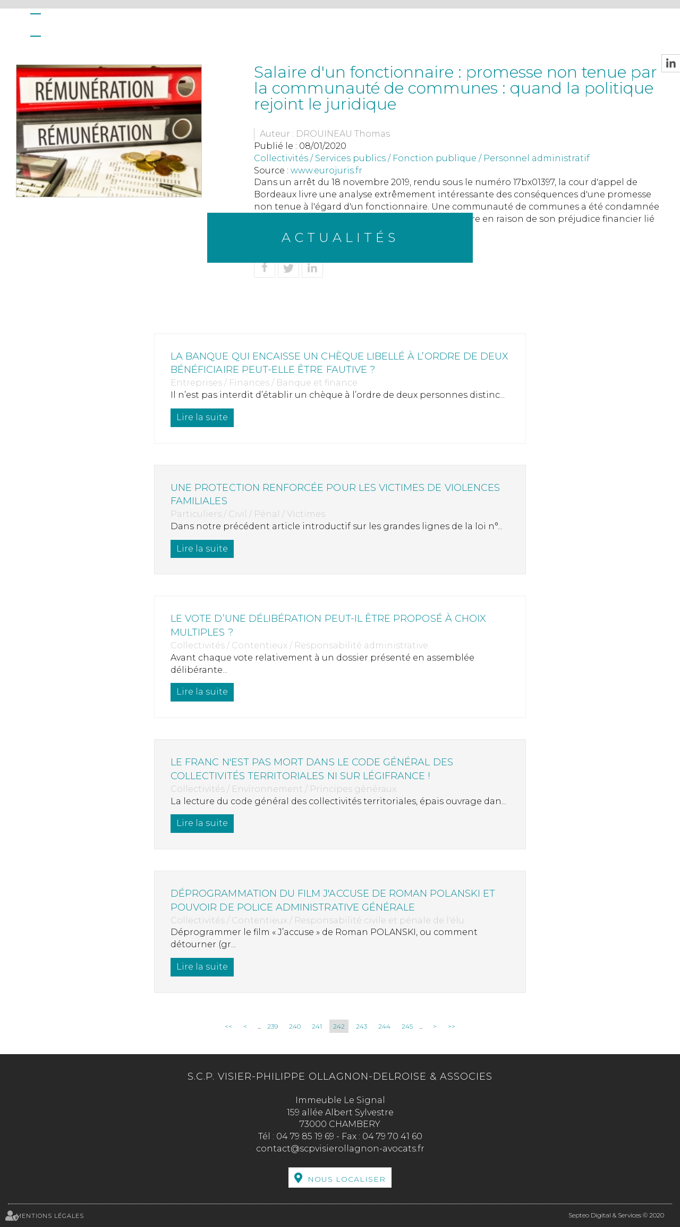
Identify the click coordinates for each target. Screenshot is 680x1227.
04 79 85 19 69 (305, 1136)
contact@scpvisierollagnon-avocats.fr (340, 1148)
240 (295, 1026)
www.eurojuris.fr (326, 170)
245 (407, 1026)
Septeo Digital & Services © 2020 (616, 1215)
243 (361, 1026)
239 (272, 1026)
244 (384, 1026)
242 (339, 1026)
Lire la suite (205, 417)
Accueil (36, 25)
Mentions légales (50, 1216)
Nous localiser (347, 1179)
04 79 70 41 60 (392, 1136)
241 (317, 1026)
